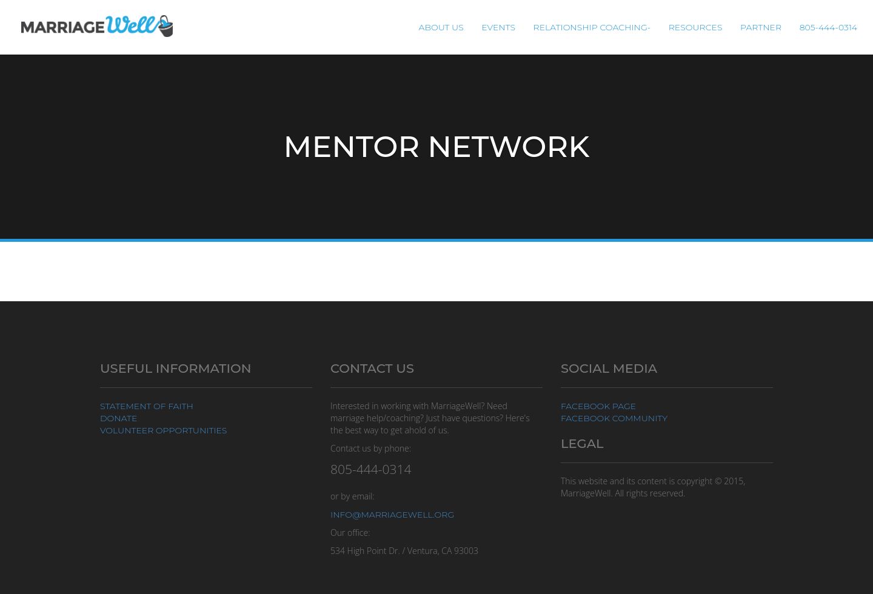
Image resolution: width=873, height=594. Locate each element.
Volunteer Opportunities (163, 430)
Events (498, 27)
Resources (696, 27)
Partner (760, 27)
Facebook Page (598, 406)
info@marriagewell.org (392, 514)
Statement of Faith (146, 406)
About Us (441, 27)
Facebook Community (614, 418)
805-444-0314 (828, 27)
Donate (118, 418)
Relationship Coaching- (592, 27)
